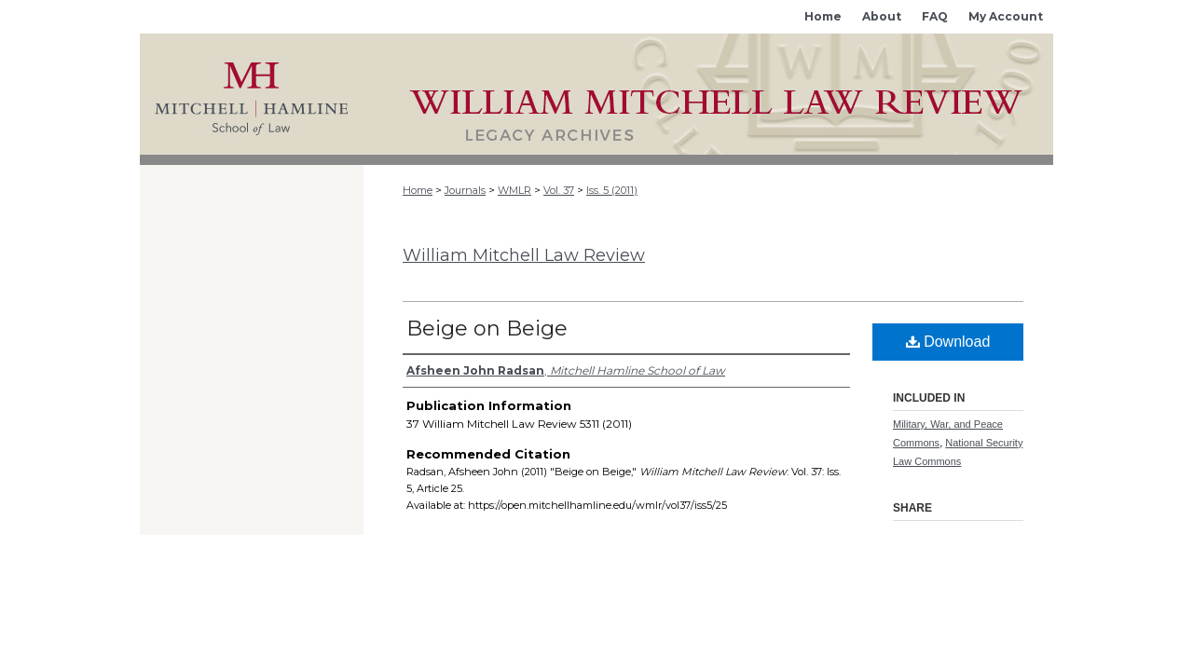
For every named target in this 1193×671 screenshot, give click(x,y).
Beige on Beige (487, 328)
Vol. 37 (558, 190)
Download (948, 341)
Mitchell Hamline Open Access (708, 94)
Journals (465, 190)
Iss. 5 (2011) (612, 190)
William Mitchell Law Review (524, 255)
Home (417, 190)
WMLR (514, 190)
